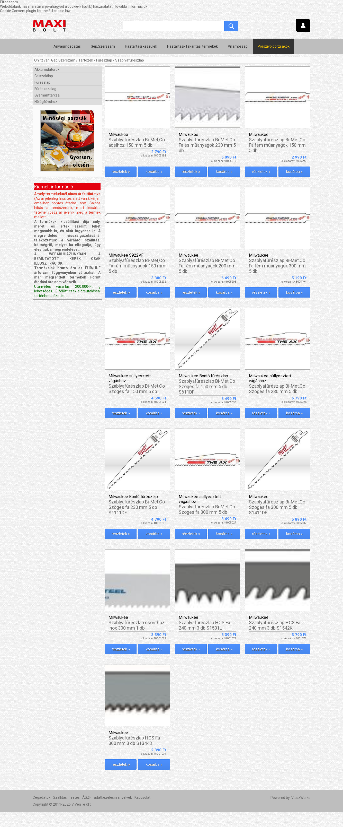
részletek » (120, 171)
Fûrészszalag (45, 89)
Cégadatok (41, 813)
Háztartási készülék (141, 46)
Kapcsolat (142, 813)
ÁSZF (86, 813)
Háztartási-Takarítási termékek (192, 46)
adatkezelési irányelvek (113, 813)
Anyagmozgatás (67, 46)
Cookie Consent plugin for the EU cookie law (35, 11)
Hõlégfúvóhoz (45, 102)
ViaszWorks (300, 813)
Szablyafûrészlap (129, 60)
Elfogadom (9, 2)
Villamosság (238, 46)
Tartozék (85, 60)
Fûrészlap (104, 60)
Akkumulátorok (46, 69)
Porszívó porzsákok (274, 46)
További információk (130, 6)
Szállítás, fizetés (66, 813)
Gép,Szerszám (103, 46)
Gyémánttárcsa (47, 95)
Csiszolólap (43, 76)
